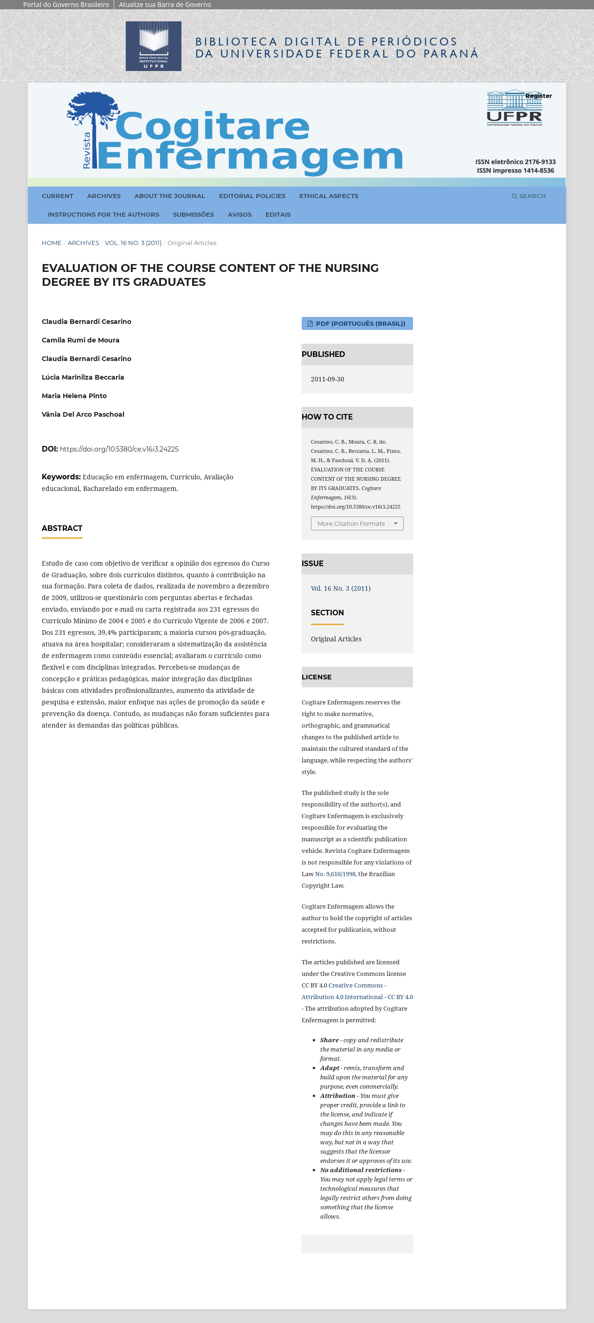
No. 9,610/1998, (336, 874)
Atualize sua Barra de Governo (165, 4)
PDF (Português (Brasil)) (360, 323)
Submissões (193, 214)
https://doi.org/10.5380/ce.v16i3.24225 (119, 449)
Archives (104, 196)
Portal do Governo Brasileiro (66, 4)
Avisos (240, 214)
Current (57, 196)
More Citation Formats (351, 523)
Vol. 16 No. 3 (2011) (133, 242)
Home (52, 242)
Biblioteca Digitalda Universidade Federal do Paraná (337, 47)
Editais (278, 214)
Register (538, 95)
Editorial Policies (252, 196)
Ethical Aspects (328, 196)
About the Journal (170, 196)
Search (529, 196)
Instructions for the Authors (103, 214)
